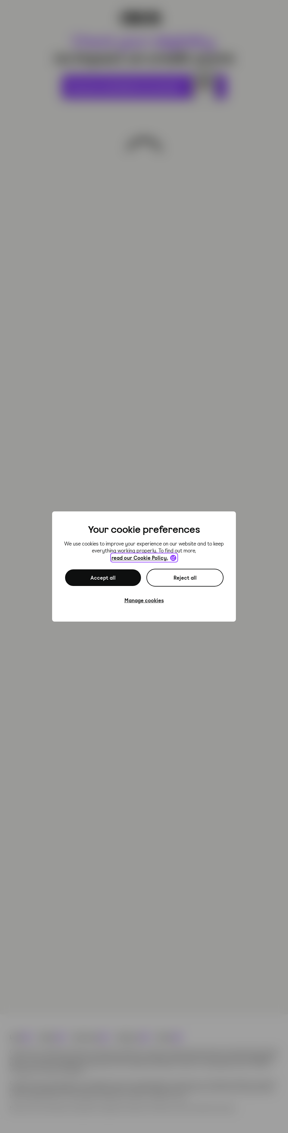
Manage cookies (144, 600)
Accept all (103, 577)
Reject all (185, 577)
